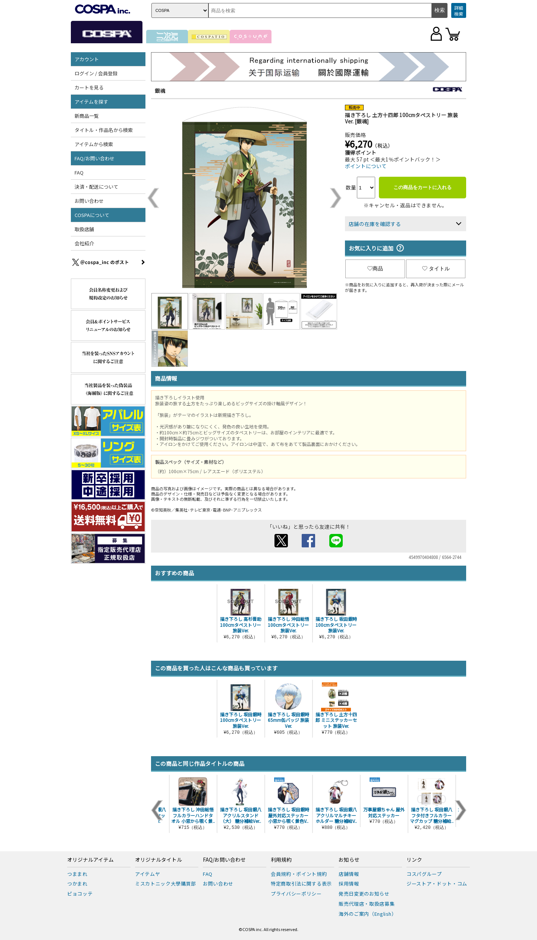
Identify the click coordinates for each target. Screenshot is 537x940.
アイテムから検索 (94, 144)
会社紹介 (84, 243)
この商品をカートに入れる (422, 187)
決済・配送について (96, 186)
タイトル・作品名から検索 (104, 129)
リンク (414, 859)
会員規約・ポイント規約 (299, 873)
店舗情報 (349, 873)
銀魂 (160, 90)
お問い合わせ (89, 200)
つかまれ (77, 883)
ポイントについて (366, 166)
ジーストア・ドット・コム (436, 883)
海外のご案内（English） (368, 913)
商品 (375, 268)
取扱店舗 (84, 229)
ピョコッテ (79, 893)
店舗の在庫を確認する (375, 223)
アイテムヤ (147, 873)
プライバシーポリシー (296, 893)
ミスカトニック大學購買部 (165, 883)
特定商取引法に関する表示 (301, 883)
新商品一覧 (87, 115)
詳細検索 (458, 10)
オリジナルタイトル (158, 859)
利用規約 (281, 859)
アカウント (87, 59)
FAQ (79, 172)
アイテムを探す (91, 101)
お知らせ (349, 859)
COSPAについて (92, 215)
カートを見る (89, 87)
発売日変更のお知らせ (364, 893)
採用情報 (349, 883)
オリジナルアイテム (90, 859)
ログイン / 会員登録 (96, 73)
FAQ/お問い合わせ (94, 158)
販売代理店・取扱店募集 (367, 903)
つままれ (77, 873)
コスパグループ (424, 873)
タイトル (436, 268)
